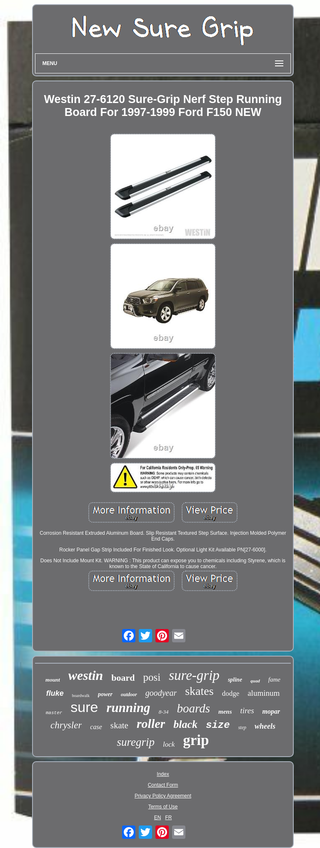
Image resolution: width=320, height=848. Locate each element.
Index (163, 774)
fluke (55, 693)
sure (84, 707)
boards (193, 708)
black (185, 724)
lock (169, 744)
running (128, 707)
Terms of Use (163, 807)
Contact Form (163, 785)
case (96, 726)
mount (52, 680)
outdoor (129, 694)
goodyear (161, 692)
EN (157, 817)
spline (235, 680)
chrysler (66, 725)
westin (85, 675)
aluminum (264, 693)
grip (196, 740)
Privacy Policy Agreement (163, 796)
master (54, 712)
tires (247, 710)
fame (274, 679)
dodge (231, 693)
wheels (265, 726)
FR (168, 817)
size (218, 725)
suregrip (136, 742)
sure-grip (194, 675)
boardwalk (81, 695)
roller (151, 723)
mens (225, 711)
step (242, 727)
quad (255, 680)
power (105, 694)
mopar (271, 711)
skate (119, 725)
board (123, 677)
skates (199, 690)
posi (152, 677)
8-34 (164, 712)
